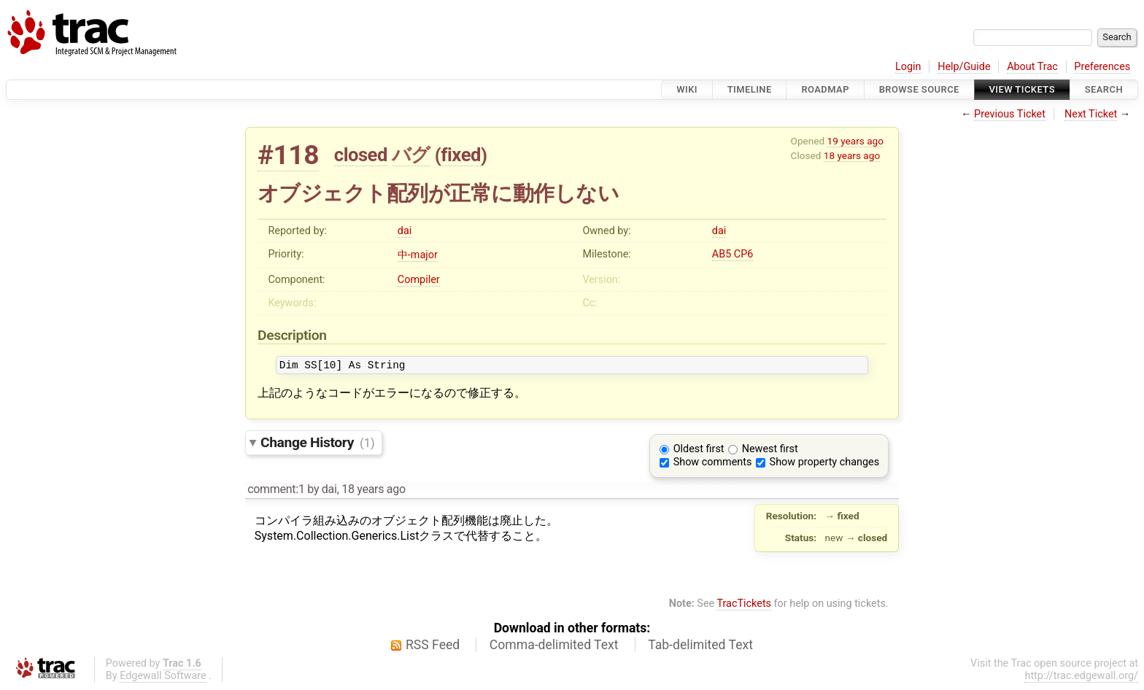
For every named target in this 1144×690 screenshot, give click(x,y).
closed (360, 155)
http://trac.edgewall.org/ (1081, 678)
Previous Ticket (1010, 114)
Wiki (686, 89)
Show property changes (824, 464)
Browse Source (919, 89)
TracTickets (743, 606)
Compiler (419, 280)
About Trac (1032, 67)
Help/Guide (964, 67)
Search (1104, 89)
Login (908, 67)
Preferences (1102, 67)
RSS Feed (433, 647)
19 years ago (855, 141)
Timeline (749, 89)
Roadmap (825, 89)
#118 (288, 155)
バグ (411, 155)
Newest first (770, 451)
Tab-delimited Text (700, 647)
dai (404, 231)
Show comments (712, 464)
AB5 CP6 (733, 254)
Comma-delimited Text (554, 647)
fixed (461, 155)
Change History (317, 444)
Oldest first (698, 451)
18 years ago (852, 155)
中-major (418, 255)
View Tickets (1022, 89)
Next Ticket (1090, 114)
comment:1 (275, 491)
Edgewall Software (163, 678)
